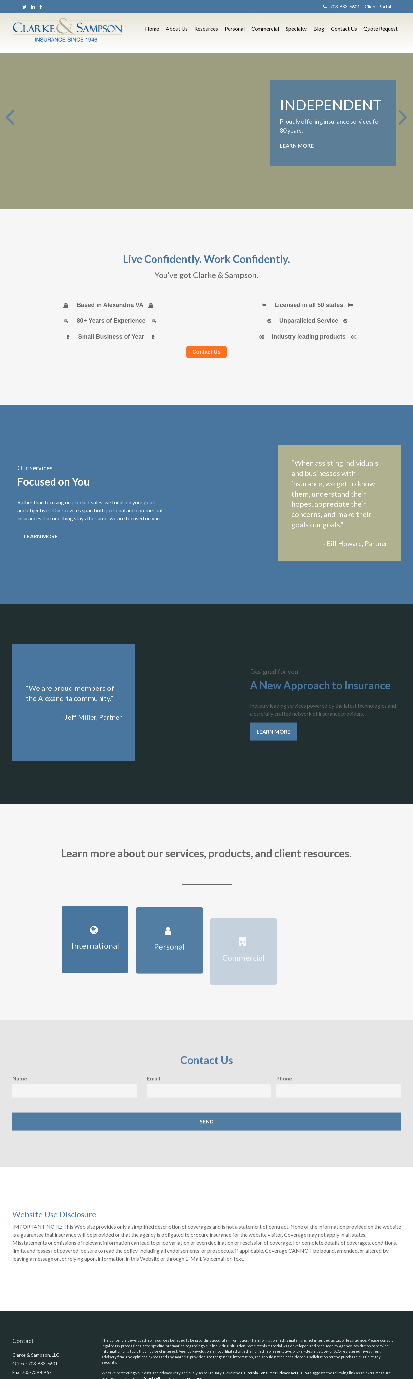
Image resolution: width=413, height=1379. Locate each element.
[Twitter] (24, 6)
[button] (176, 35)
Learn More (297, 145)
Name (19, 1087)
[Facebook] (40, 6)
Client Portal (375, 6)
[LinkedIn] (33, 6)
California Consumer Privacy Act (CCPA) (275, 1373)
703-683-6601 (341, 6)
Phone (284, 1087)
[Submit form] (206, 1130)
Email (153, 1087)
